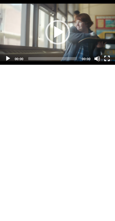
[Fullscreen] (107, 59)
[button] (57, 32)
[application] (57, 32)
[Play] (8, 59)
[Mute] (97, 59)
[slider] (52, 58)
